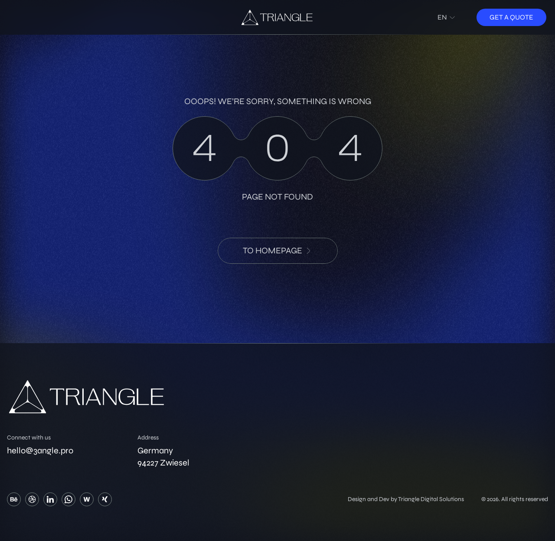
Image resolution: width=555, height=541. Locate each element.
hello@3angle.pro (40, 450)
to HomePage (278, 250)
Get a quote (511, 17)
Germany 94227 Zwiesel (163, 456)
